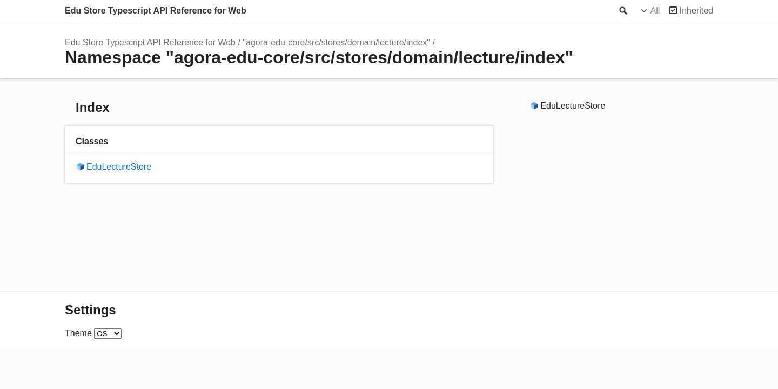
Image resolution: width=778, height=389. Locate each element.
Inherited (696, 10)
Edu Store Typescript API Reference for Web (155, 10)
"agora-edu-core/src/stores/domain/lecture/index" (336, 42)
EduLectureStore (118, 166)
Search (622, 11)
